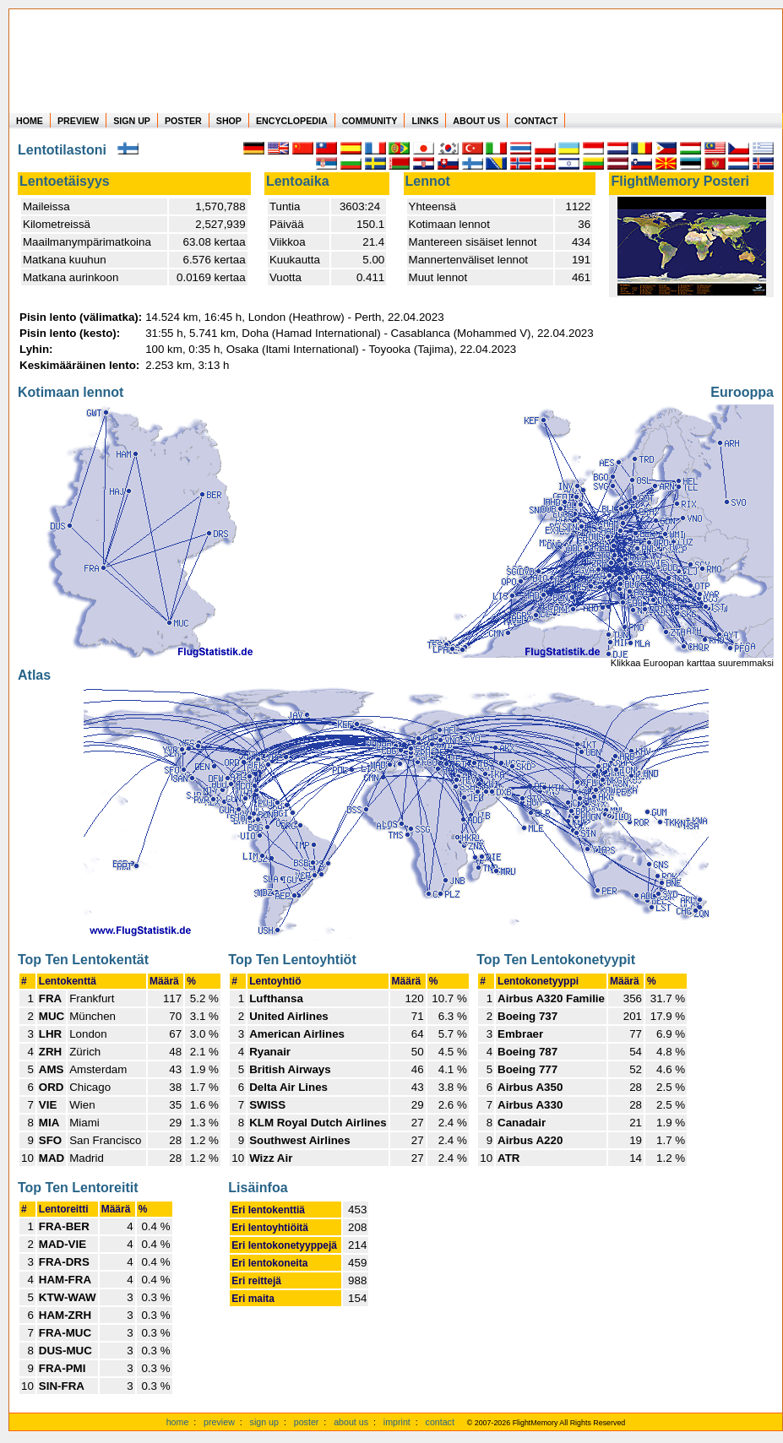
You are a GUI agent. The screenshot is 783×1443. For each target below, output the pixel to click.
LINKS (424, 121)
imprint (397, 1422)
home (177, 1422)
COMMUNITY (370, 121)
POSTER (183, 121)
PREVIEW (78, 121)
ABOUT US (476, 121)
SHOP (229, 121)
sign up (264, 1422)
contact (440, 1422)
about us (351, 1422)
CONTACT (535, 121)
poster (306, 1422)
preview (219, 1422)
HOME (29, 121)
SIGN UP (131, 121)
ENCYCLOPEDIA (292, 121)
